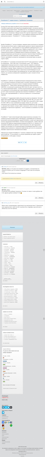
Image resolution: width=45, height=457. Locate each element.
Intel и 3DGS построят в (9, 294)
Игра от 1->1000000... (8, 314)
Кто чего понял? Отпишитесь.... (10, 337)
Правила (3, 443)
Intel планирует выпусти (9, 299)
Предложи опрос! (13, 388)
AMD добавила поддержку (9, 289)
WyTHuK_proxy (7, 202)
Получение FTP (5, 418)
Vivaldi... (5, 262)
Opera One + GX (7, 274)
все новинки (5, 280)
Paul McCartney (7, 248)
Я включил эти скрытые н (9, 290)
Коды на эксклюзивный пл (9, 297)
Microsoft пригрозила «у (8, 296)
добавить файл (7, 278)
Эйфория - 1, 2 (7, 261)
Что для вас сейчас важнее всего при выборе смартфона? (22, 7)
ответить (41, 182)
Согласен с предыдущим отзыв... (10, 339)
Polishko (5, 166)
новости (11, 286)
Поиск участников (5, 437)
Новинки (5, 244)
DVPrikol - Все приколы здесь (9, 236)
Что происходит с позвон (9, 291)
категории (21, 14)
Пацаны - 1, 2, (7, 259)
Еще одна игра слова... (8, 320)
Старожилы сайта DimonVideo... (10, 322)
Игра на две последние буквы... (10, 318)
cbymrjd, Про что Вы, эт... (9, 334)
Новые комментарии (8, 332)
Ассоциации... (7, 315)
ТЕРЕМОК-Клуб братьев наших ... (11, 321)
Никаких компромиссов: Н (9, 300)
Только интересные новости (9, 238)
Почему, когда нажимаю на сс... (10, 336)
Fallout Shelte (6, 271)
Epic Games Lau (7, 266)
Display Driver (6, 255)
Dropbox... (6, 263)
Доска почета (4, 438)
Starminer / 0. (6, 253)
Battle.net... (6, 268)
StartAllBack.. (6, 250)
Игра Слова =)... (7, 317)
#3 (1, 166)
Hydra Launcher (7, 269)
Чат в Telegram (4, 138)
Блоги (3, 435)
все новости (5, 305)
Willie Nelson (6, 258)
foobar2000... (6, 265)
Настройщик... (7, 249)
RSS (25, 14)
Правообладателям (22, 454)
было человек (14, 156)
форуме (10, 311)
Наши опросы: (7, 349)
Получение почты (5, 416)
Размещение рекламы (6, 441)
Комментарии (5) (6, 388)
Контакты (22, 456)
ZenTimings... (6, 272)
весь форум (5, 326)
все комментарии (6, 343)
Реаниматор (4, 432)
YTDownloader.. (7, 252)
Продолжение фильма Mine (9, 293)
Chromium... (6, 256)
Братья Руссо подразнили (9, 302)
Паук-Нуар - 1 (7, 246)
